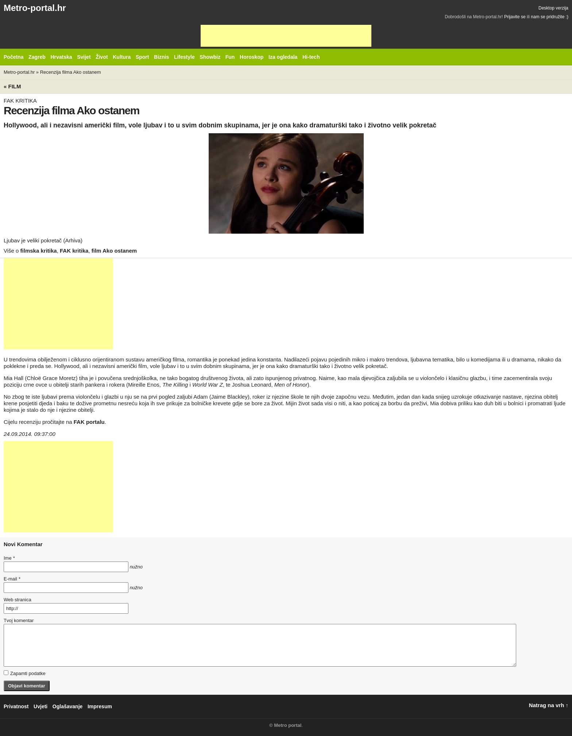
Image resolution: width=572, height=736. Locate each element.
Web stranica (17, 599)
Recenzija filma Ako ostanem (70, 72)
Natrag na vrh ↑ (548, 705)
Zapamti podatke (25, 673)
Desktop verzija (553, 8)
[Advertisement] (286, 36)
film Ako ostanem (114, 251)
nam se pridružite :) (549, 16)
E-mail (12, 579)
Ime (9, 558)
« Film (12, 86)
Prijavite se (515, 16)
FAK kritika (74, 251)
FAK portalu (89, 422)
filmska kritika (38, 251)
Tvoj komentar (19, 620)
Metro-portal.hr (35, 8)
